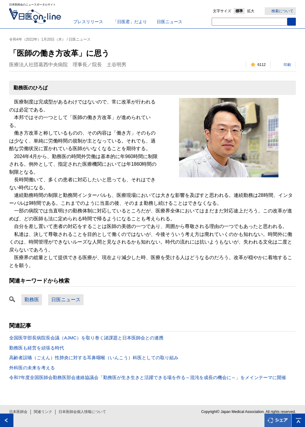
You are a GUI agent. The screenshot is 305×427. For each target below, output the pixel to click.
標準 (239, 11)
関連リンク (43, 412)
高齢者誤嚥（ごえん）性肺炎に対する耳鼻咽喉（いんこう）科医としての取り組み (93, 357)
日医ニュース (169, 21)
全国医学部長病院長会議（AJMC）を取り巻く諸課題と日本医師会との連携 (86, 337)
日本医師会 (18, 412)
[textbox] (249, 22)
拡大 (250, 11)
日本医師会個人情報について (82, 412)
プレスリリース (88, 21)
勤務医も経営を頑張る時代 (36, 347)
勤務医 (31, 299)
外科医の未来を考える (32, 367)
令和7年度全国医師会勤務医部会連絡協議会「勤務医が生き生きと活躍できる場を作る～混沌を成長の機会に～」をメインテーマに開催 (147, 377)
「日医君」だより (130, 21)
